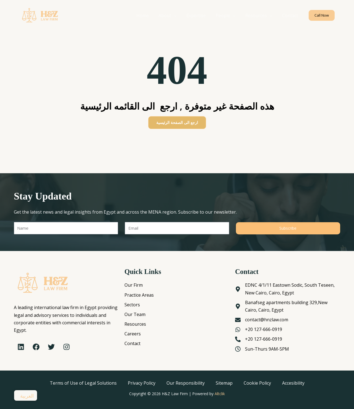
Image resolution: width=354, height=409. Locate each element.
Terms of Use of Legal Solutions (83, 383)
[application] (178, 15)
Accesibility (293, 383)
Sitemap (224, 383)
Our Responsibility (185, 383)
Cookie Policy (257, 383)
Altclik (220, 393)
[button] (322, 15)
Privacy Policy (141, 383)
